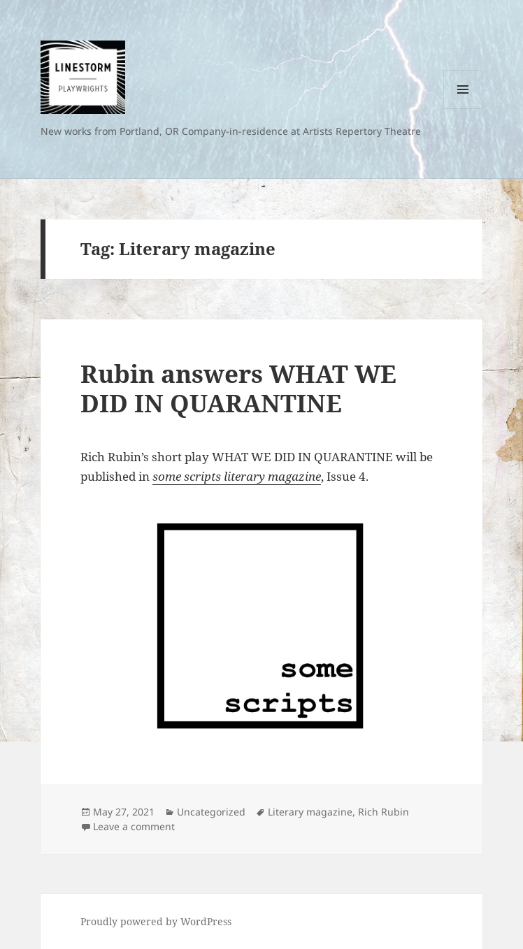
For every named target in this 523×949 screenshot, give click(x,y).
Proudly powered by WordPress (155, 921)
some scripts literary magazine (236, 476)
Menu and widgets (463, 108)
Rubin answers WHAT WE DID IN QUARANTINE (238, 388)
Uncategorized (211, 811)
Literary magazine (310, 811)
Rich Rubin (383, 811)
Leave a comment (134, 826)
